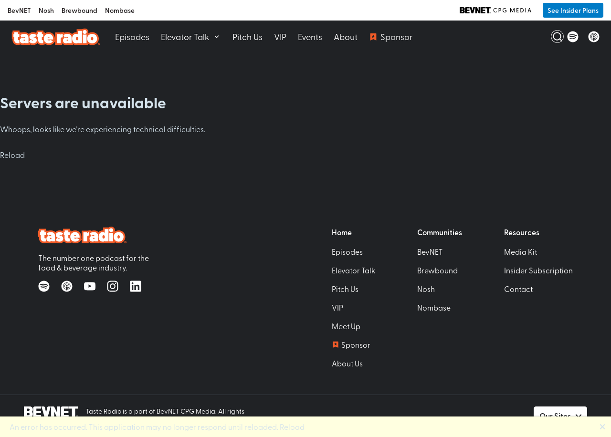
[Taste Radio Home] (55, 36)
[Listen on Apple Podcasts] (594, 36)
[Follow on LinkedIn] (135, 286)
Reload (12, 154)
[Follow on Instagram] (112, 286)
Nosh (46, 10)
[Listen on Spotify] (573, 36)
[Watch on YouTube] (89, 286)
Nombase (120, 10)
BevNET (19, 10)
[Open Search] (552, 36)
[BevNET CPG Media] (495, 10)
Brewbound (79, 10)
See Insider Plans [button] (573, 10)
